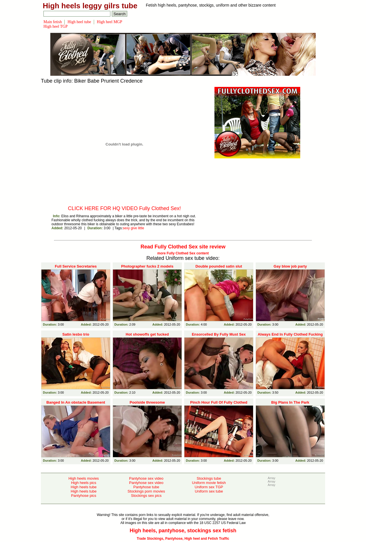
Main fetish (52, 22)
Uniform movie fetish (209, 483)
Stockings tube (209, 478)
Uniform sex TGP (209, 487)
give (134, 228)
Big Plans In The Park (290, 402)
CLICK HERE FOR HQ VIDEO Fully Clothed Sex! (124, 208)
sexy (126, 228)
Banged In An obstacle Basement (75, 402)
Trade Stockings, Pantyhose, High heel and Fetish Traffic (183, 539)
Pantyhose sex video (146, 478)
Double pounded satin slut (218, 266)
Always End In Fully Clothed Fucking (290, 334)
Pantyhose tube (146, 487)
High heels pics (83, 483)
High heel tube (79, 22)
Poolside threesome (147, 402)
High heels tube (83, 487)
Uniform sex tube (209, 491)
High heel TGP (55, 26)
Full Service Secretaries (76, 266)
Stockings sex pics (146, 495)
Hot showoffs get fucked (147, 334)
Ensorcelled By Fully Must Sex (219, 334)
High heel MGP (109, 22)
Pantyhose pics (83, 495)
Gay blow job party (290, 266)
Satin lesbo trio (75, 334)
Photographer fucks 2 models (147, 266)
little (141, 228)
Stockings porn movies (146, 491)
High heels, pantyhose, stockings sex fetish (183, 530)
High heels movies (83, 478)
